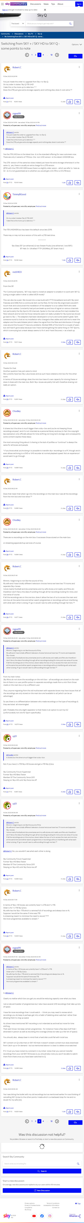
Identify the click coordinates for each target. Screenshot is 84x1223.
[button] (79, 67)
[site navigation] (2, 4)
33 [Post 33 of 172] (7, 260)
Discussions (35, 4)
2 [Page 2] (35, 55)
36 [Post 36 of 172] (7, 468)
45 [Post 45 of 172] (7, 1111)
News (46, 4)
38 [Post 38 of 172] (7, 554)
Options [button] (75, 44)
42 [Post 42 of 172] (7, 879)
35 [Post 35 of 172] (7, 399)
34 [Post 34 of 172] (7, 342)
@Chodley (9, 755)
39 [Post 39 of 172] (7, 617)
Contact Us (55, 1207)
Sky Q (42, 15)
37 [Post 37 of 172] (7, 508)
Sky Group (28, 1209)
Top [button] (78, 1203)
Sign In (79, 4)
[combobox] (47, 23)
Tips (53, 4)
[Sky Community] (16, 4)
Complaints (28, 1207)
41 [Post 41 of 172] (7, 792)
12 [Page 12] (51, 55)
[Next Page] (57, 55)
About (60, 4)
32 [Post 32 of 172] (7, 182)
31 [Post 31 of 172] (7, 101)
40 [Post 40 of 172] (7, 724)
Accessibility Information (51, 1205)
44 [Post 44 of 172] (7, 1068)
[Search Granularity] (17, 23)
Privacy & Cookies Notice (32, 1205)
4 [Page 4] (43, 55)
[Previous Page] (27, 55)
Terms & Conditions (53, 1203)
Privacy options (29, 1203)
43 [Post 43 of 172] (7, 936)
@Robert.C (10, 132)
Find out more (41, 125)
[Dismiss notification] (45, 10)
